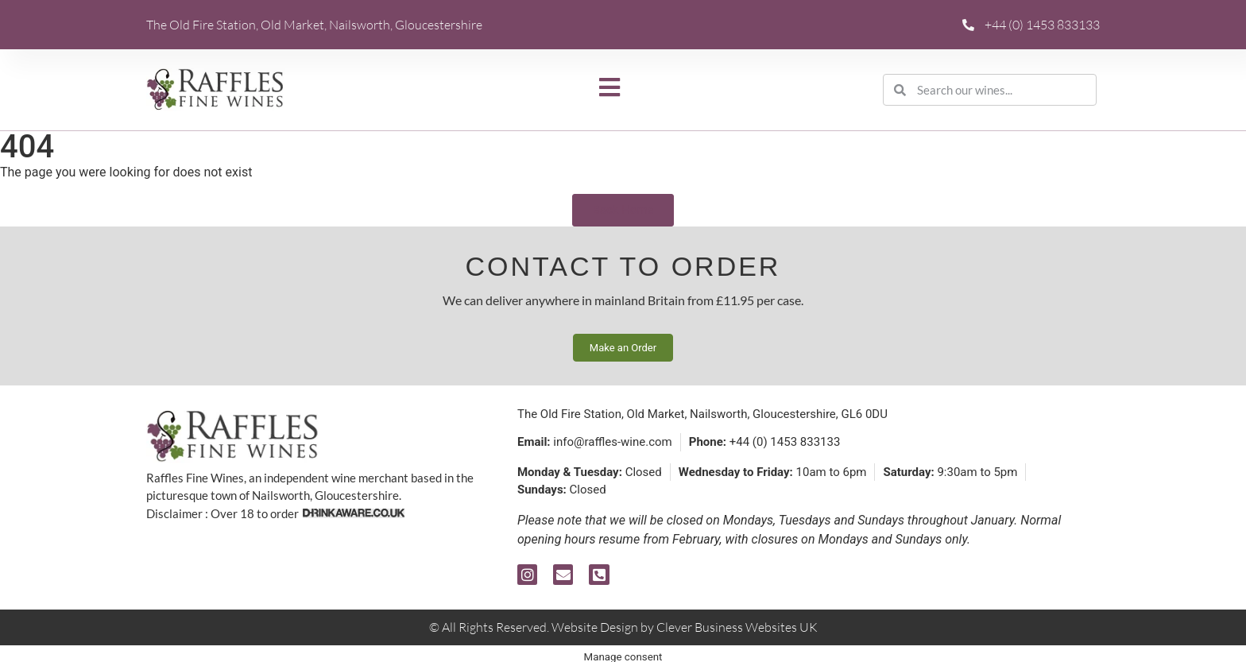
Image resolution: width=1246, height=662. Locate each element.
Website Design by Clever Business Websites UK (684, 627)
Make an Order (623, 348)
